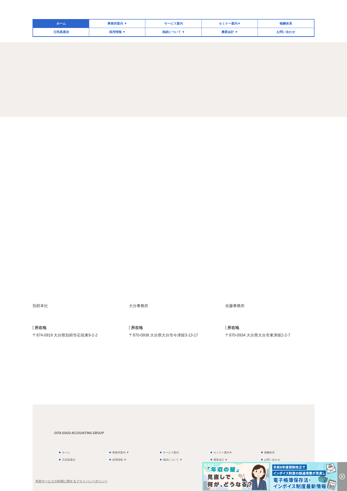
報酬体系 (286, 23)
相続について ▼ (173, 32)
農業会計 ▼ (229, 32)
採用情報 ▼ (117, 32)
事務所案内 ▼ (117, 23)
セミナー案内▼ (230, 23)
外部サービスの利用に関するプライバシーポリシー (71, 481)
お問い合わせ (285, 32)
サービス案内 (173, 23)
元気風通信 (61, 32)
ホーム (61, 23)
